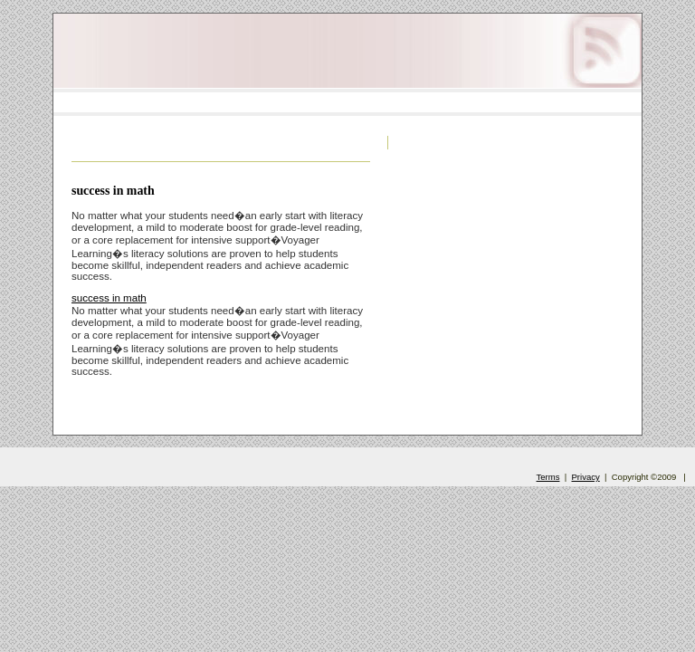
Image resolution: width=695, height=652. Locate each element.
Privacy (586, 477)
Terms (548, 477)
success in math (113, 190)
